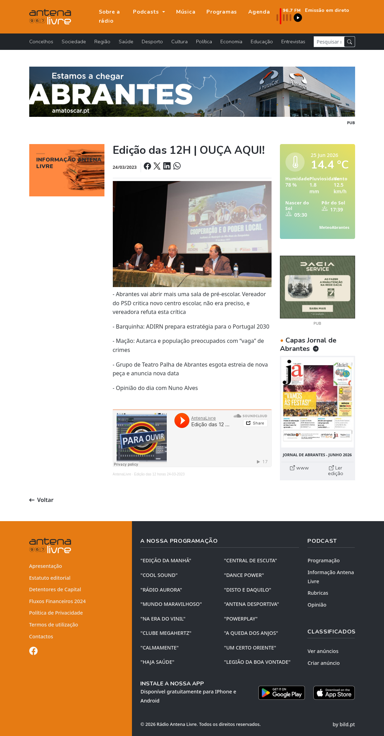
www (299, 467)
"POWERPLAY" (240, 618)
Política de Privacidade (56, 612)
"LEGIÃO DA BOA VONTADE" (257, 662)
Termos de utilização (53, 624)
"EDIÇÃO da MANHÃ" (165, 560)
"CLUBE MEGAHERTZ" (165, 633)
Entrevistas (293, 41)
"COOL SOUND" (159, 575)
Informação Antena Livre (330, 577)
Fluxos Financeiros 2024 (57, 601)
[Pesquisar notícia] (329, 41)
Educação (262, 41)
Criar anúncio (323, 663)
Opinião (316, 604)
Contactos (41, 636)
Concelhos (41, 41)
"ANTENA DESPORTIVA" (251, 604)
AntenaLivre (122, 474)
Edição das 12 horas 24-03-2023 (159, 474)
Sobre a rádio (109, 16)
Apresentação (45, 566)
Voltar (41, 500)
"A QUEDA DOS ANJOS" (251, 633)
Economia (231, 41)
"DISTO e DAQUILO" (247, 589)
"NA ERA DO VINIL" (162, 618)
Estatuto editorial (50, 577)
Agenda (259, 11)
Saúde (126, 41)
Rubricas (317, 592)
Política (204, 41)
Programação (323, 560)
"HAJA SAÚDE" (157, 662)
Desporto (152, 41)
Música (186, 11)
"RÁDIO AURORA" (161, 589)
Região (102, 41)
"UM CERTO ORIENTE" (250, 647)
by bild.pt (344, 724)
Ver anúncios (322, 651)
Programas (221, 11)
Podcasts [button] (147, 11)
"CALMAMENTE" (159, 647)
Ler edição (335, 470)
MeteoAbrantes (334, 227)
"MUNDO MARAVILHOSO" (171, 604)
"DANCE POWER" (244, 575)
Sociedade (74, 41)
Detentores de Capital (55, 589)
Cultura (179, 41)
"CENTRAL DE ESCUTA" (250, 560)
